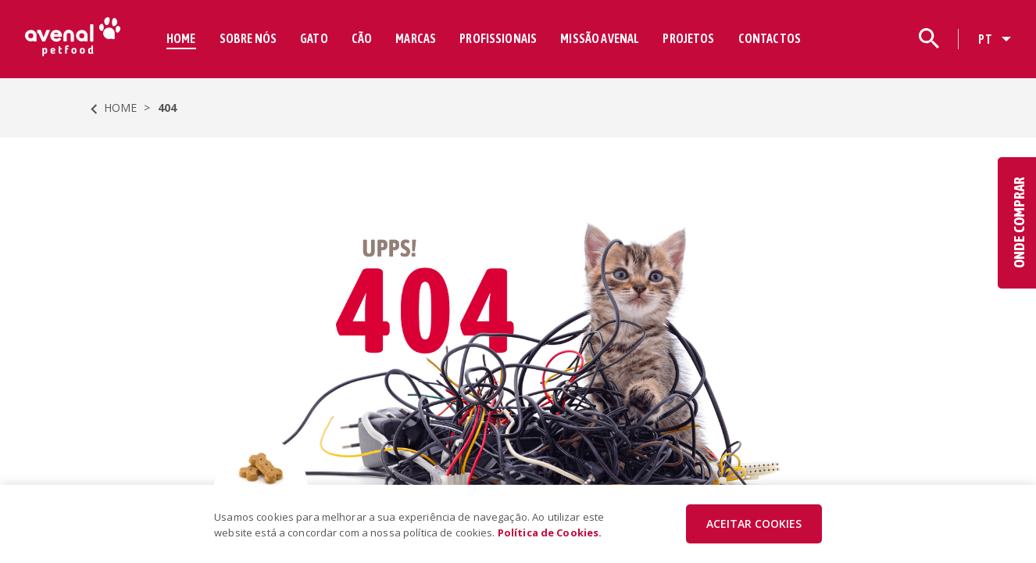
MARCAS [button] (415, 38)
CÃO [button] (362, 38)
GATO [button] (314, 38)
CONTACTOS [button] (769, 38)
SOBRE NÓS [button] (248, 38)
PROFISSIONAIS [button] (498, 38)
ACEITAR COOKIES (754, 523)
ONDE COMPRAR (1018, 223)
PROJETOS (688, 38)
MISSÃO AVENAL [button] (599, 38)
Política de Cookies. (550, 532)
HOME (181, 38)
